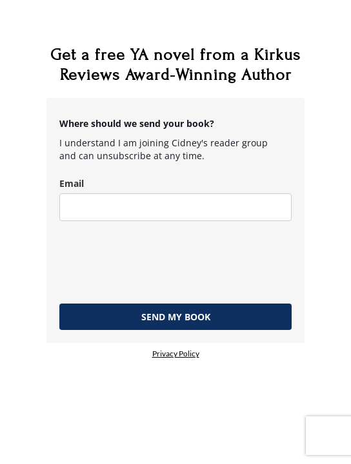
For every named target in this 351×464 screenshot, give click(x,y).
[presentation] (157, 259)
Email (71, 183)
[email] (175, 207)
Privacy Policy (175, 353)
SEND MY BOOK (175, 317)
